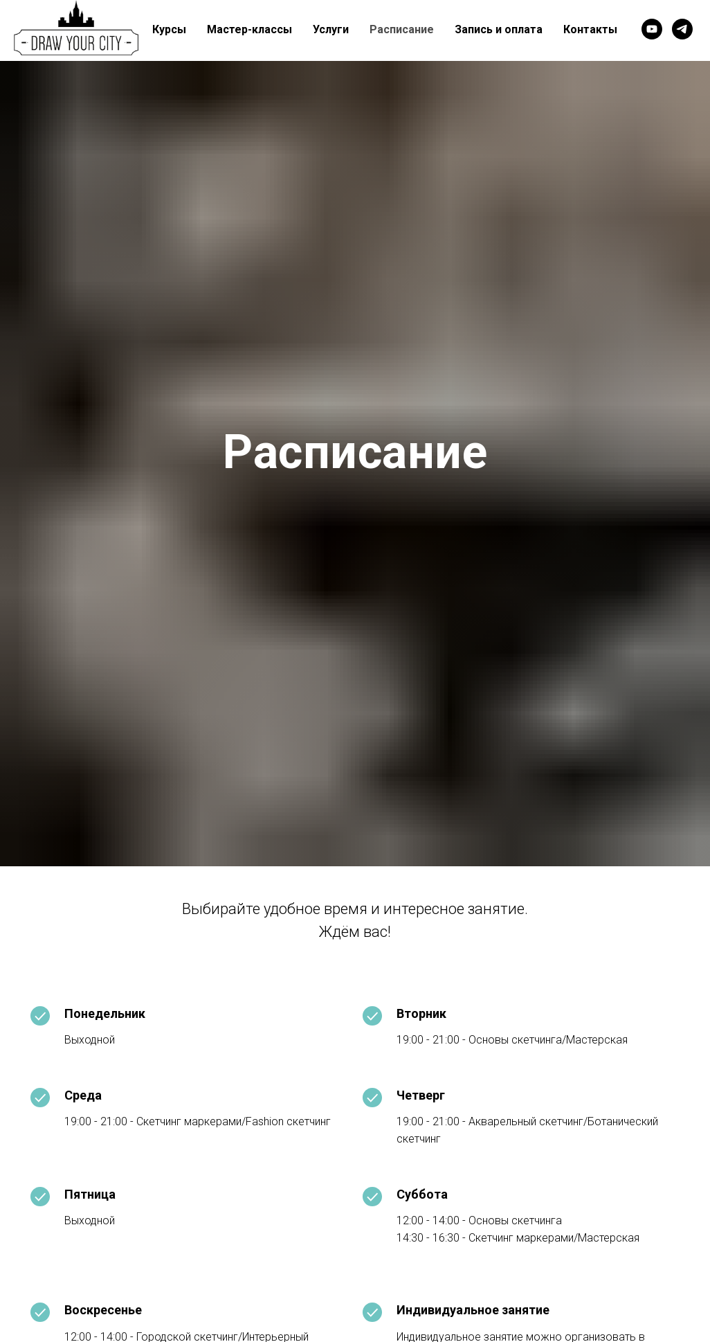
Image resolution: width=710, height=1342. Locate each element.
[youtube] (651, 29)
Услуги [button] (331, 29)
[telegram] (682, 29)
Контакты (590, 29)
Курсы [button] (169, 29)
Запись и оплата (499, 29)
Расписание (402, 29)
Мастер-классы (249, 29)
